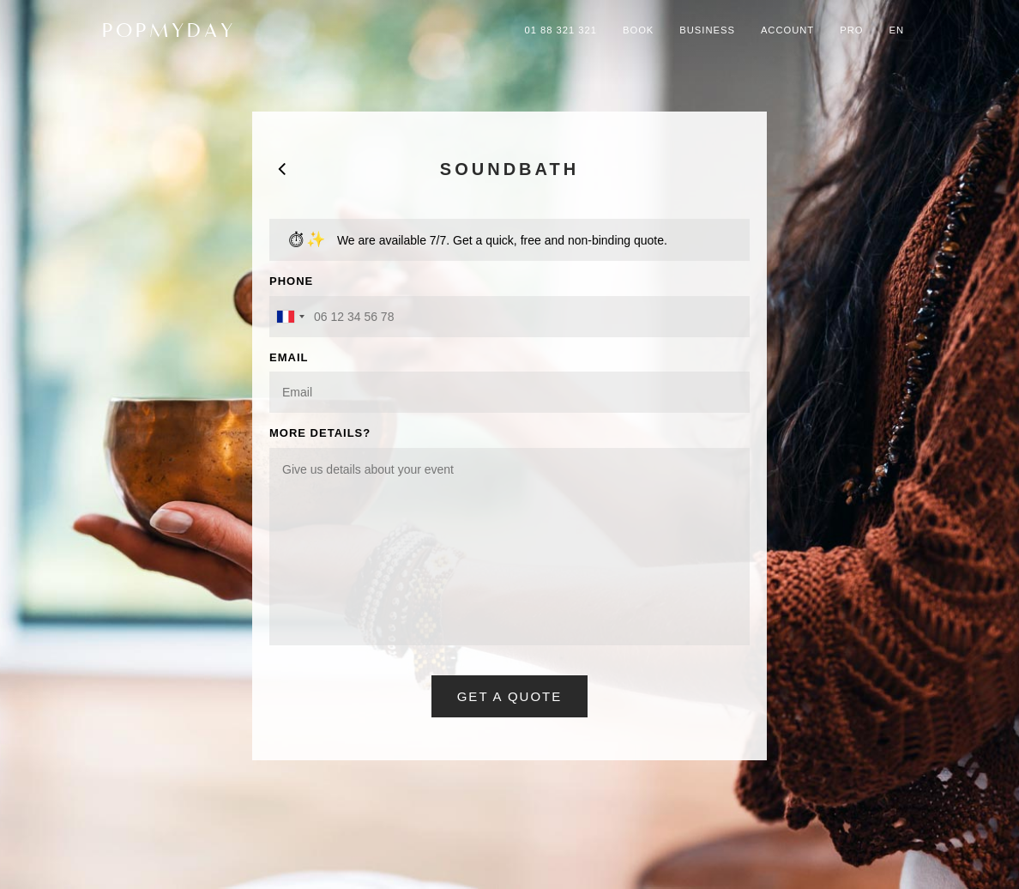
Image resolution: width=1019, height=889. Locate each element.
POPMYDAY (169, 30)
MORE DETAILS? (320, 432)
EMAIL (288, 357)
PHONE (291, 281)
